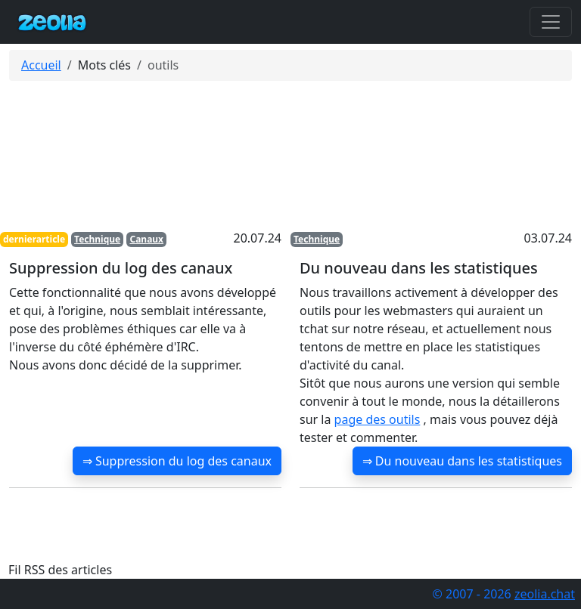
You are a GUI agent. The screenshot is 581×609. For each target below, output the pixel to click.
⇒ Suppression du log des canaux (177, 461)
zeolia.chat (544, 594)
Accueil (41, 65)
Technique (97, 239)
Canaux (146, 239)
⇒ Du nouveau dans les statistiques (462, 461)
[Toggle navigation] (551, 22)
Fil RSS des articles (60, 569)
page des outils (377, 419)
